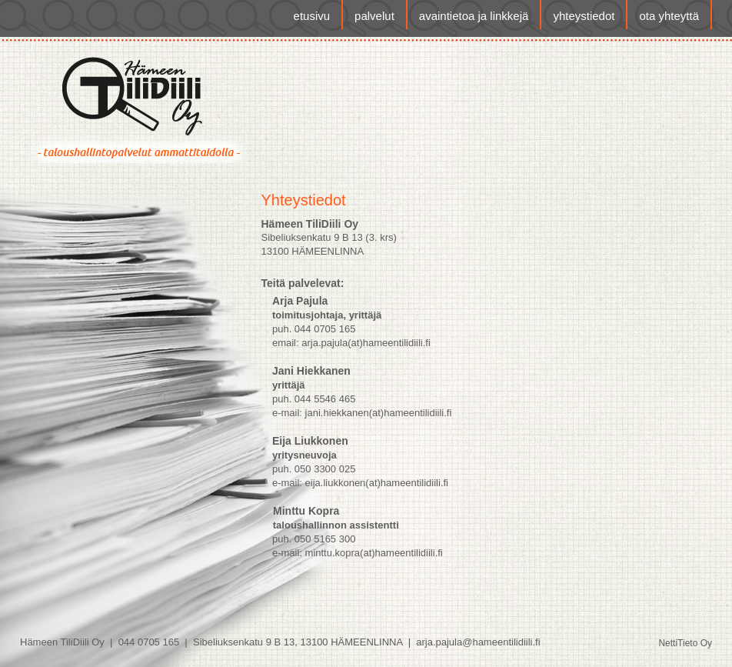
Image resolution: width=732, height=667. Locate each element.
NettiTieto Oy (685, 643)
